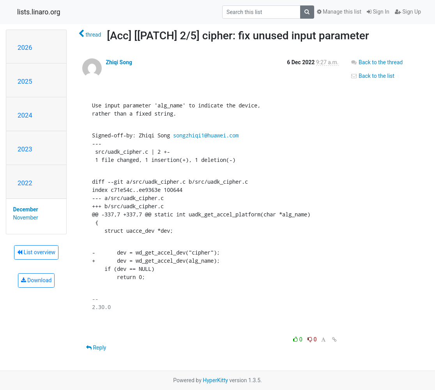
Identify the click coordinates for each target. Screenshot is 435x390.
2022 (25, 183)
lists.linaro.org (38, 12)
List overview (36, 252)
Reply (96, 347)
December (25, 209)
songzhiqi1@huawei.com (206, 135)
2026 (25, 47)
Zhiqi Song (119, 62)
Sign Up (408, 12)
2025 (25, 81)
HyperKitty (215, 380)
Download (36, 280)
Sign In (378, 12)
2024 (25, 115)
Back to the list (372, 76)
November (25, 217)
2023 (25, 149)
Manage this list (339, 12)
